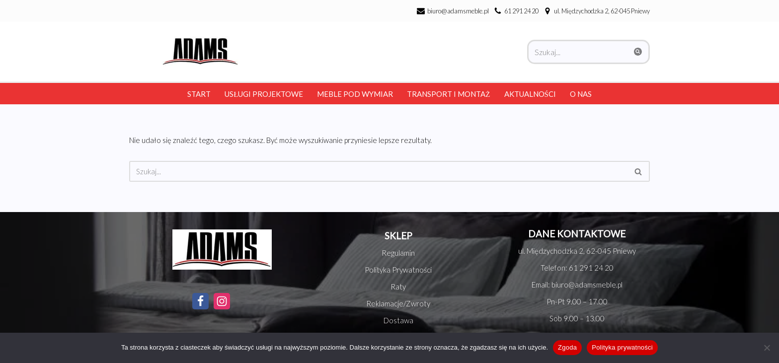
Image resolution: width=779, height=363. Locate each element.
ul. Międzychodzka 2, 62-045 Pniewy (577, 250)
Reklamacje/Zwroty (398, 303)
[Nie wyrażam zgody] (767, 348)
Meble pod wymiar (355, 93)
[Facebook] (200, 301)
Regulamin (398, 252)
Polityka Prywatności (398, 269)
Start (199, 93)
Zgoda (567, 347)
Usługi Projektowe (264, 93)
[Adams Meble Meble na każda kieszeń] (198, 51)
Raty (398, 286)
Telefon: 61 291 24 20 (577, 267)
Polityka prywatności (622, 347)
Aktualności (530, 93)
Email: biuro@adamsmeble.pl (577, 284)
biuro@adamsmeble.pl (458, 11)
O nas (581, 93)
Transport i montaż (448, 93)
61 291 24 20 (521, 11)
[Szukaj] (577, 52)
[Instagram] (222, 301)
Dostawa (398, 320)
